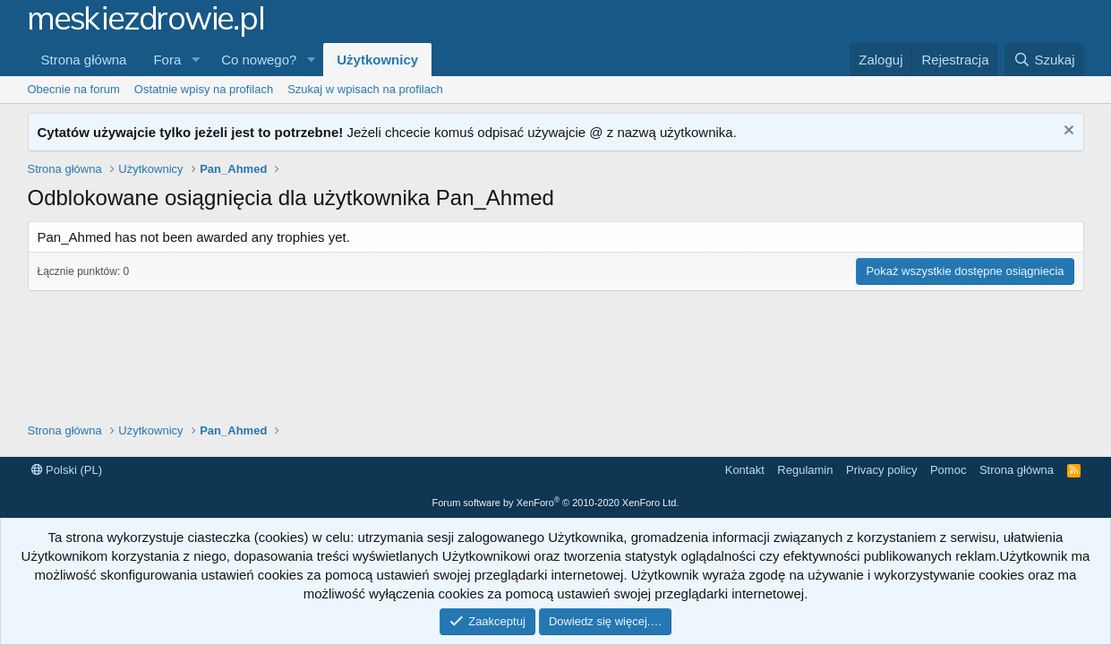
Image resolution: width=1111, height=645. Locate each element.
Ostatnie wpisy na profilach (203, 89)
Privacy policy (881, 470)
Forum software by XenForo (555, 502)
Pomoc (948, 470)
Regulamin (805, 470)
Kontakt (745, 470)
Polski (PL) (66, 470)
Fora (167, 59)
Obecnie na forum (74, 89)
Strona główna (84, 59)
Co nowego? (258, 59)
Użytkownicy (377, 59)
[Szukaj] (1043, 59)
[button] (195, 59)
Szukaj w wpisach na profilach (364, 89)
